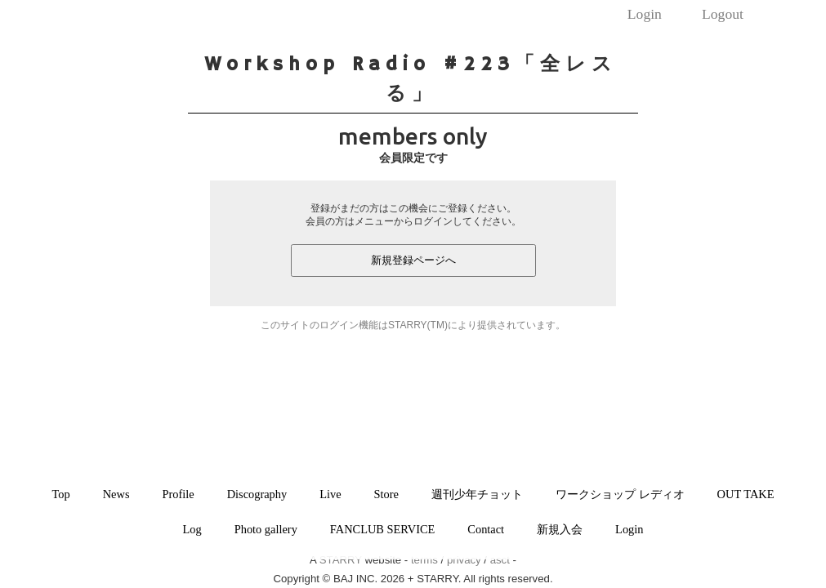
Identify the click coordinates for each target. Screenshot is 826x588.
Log (192, 529)
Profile (178, 494)
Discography (257, 494)
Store (386, 494)
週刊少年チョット (477, 494)
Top (61, 494)
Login (644, 14)
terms (424, 560)
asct (500, 560)
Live (330, 494)
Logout (722, 14)
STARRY (340, 560)
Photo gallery (265, 529)
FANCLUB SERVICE (382, 529)
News (116, 494)
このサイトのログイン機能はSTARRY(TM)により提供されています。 (413, 325)
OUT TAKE (746, 494)
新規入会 (560, 529)
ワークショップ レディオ (620, 494)
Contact (485, 529)
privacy (464, 560)
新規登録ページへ (413, 260)
